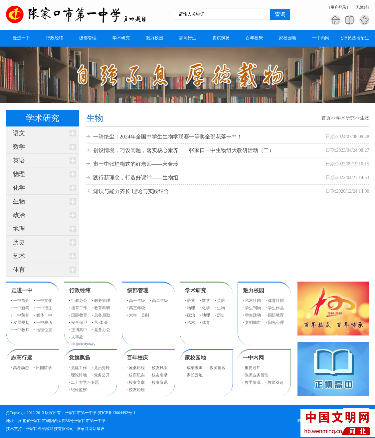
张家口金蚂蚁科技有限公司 (50, 428)
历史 (19, 242)
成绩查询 (195, 367)
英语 (19, 160)
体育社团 (276, 300)
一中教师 (21, 330)
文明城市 (253, 322)
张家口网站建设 (90, 428)
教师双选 (275, 382)
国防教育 (276, 315)
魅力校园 (253, 290)
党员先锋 (102, 367)
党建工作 (79, 367)
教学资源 (253, 382)
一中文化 (44, 300)
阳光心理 (276, 322)
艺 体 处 (101, 322)
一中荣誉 (21, 315)
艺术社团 (253, 300)
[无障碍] (362, 7)
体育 (19, 269)
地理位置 (44, 330)
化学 (19, 187)
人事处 (77, 337)
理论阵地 (79, 375)
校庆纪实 (137, 375)
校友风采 (160, 367)
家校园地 (195, 357)
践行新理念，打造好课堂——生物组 (135, 177)
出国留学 (44, 367)
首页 (326, 117)
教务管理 (102, 300)
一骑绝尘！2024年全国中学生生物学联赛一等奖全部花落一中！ (167, 136)
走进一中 (22, 290)
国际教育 (79, 315)
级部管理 (137, 290)
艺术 (19, 256)
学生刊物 (253, 308)
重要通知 (253, 367)
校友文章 (137, 382)
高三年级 (137, 308)
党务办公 (102, 330)
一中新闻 (21, 308)
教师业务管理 (257, 375)
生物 (19, 201)
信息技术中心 (83, 344)
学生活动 (253, 315)
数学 (19, 146)
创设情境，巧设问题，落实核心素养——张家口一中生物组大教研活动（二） (183, 150)
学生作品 (276, 308)
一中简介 (21, 300)
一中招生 (44, 308)
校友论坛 (137, 389)
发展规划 (21, 322)
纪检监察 (79, 389)
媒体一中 (44, 315)
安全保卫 (79, 322)
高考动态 (21, 367)
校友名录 (160, 375)
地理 (19, 228)
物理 (19, 174)
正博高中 (79, 330)
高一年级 (137, 300)
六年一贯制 (139, 315)
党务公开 (102, 375)
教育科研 (102, 308)
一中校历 (44, 322)
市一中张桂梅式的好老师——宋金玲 (135, 164)
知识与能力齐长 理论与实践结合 (131, 191)
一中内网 (253, 357)
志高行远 (21, 357)
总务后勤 (102, 315)
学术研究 (345, 117)
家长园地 (195, 375)
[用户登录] (338, 7)
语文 (19, 133)
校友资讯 (160, 382)
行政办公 (79, 300)
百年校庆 (137, 357)
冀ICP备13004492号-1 (116, 412)
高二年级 (160, 300)
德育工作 (79, 308)
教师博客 (218, 367)
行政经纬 (80, 290)
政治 (19, 215)
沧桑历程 (137, 367)
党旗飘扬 (79, 357)
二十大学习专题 (85, 382)
